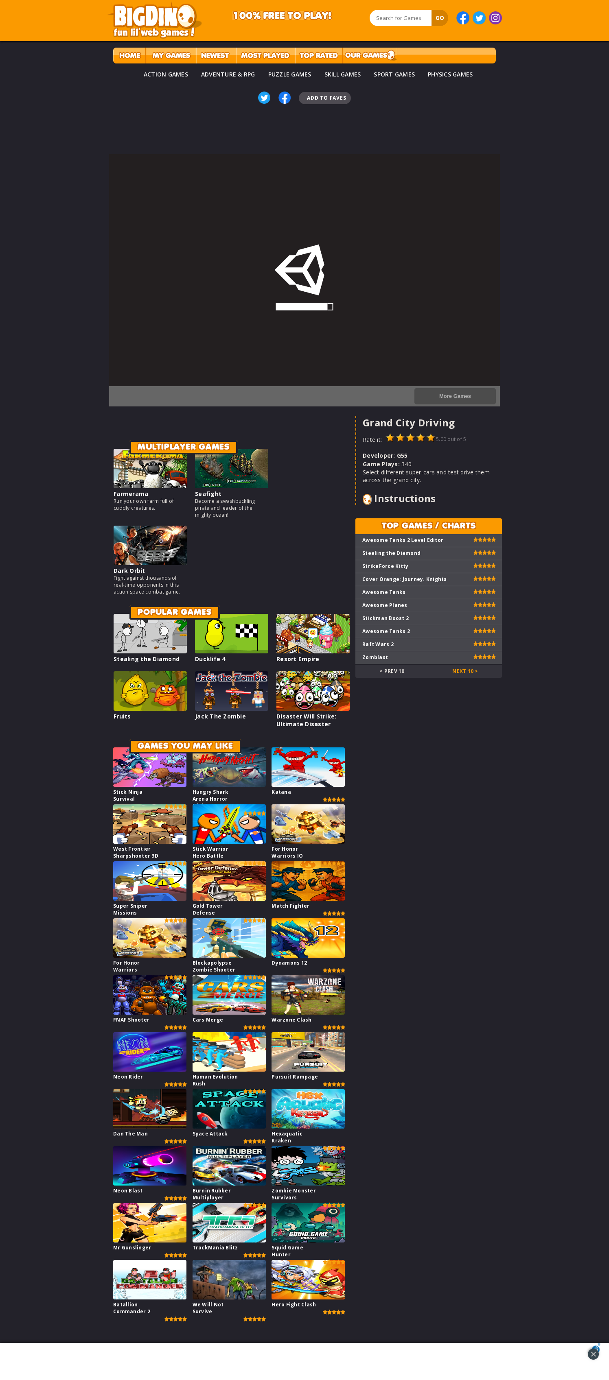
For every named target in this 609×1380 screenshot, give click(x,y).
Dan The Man (130, 1133)
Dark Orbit (129, 570)
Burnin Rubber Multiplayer (212, 1194)
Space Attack (210, 1133)
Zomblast (375, 657)
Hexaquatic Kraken (287, 1137)
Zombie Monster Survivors (294, 1194)
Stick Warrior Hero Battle (210, 852)
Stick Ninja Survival (127, 795)
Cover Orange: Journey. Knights (404, 579)
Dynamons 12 (289, 962)
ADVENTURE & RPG (228, 74)
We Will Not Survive (208, 1308)
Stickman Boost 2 (385, 618)
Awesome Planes (384, 605)
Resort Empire (297, 659)
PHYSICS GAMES (450, 74)
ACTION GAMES (166, 74)
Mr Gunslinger (132, 1247)
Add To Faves (326, 97)
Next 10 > (465, 671)
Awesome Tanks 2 (386, 631)
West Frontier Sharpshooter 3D (135, 852)
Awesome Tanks (383, 592)
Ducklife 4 (210, 659)
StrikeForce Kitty (385, 566)
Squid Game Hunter (287, 1251)
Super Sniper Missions (130, 909)
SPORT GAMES (394, 74)
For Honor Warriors (126, 966)
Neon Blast (128, 1190)
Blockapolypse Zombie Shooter (214, 966)
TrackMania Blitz (215, 1247)
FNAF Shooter (131, 1019)
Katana (281, 791)
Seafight (208, 494)
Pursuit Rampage (295, 1076)
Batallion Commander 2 (131, 1308)
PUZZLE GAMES (289, 74)
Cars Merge (208, 1019)
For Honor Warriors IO (287, 852)
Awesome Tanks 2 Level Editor (402, 540)
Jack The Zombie (220, 716)
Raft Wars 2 (378, 644)
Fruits (122, 716)
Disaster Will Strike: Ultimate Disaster (306, 720)
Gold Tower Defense (208, 909)
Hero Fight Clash (294, 1304)
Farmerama (131, 494)
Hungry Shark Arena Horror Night (211, 798)
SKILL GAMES (342, 74)
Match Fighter (290, 905)
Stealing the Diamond (147, 659)
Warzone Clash (291, 1019)
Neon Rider (128, 1076)
